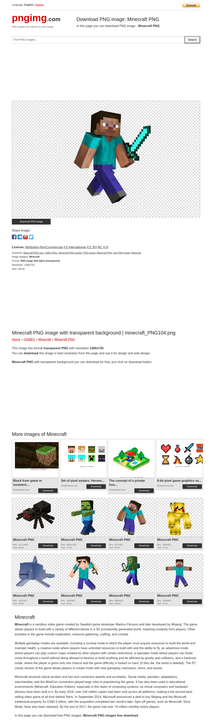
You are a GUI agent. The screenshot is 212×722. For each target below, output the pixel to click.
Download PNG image (31, 221)
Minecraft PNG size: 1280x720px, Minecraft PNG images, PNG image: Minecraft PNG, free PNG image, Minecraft (82, 253)
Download (48, 490)
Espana (39, 4)
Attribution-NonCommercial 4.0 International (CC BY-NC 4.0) (66, 247)
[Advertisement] (106, 73)
